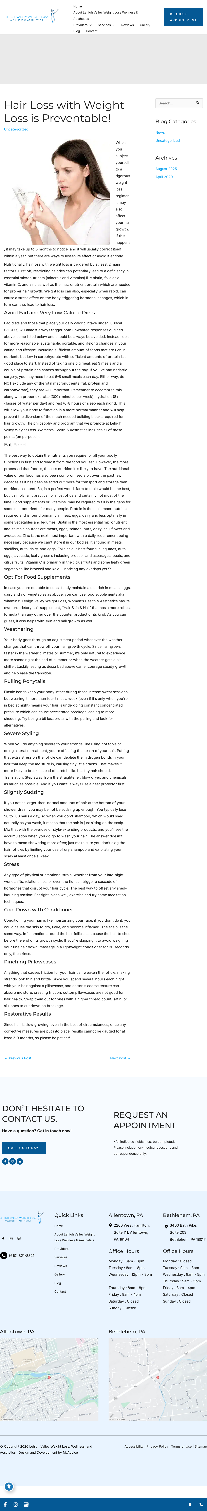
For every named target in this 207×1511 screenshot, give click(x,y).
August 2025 (166, 169)
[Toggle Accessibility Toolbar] (9, 1486)
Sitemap (201, 1471)
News (160, 132)
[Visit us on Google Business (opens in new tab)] (20, 1185)
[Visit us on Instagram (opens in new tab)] (12, 1185)
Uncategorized (17, 129)
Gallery (59, 1300)
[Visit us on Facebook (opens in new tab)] (5, 1185)
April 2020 (164, 177)
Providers (61, 1274)
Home (58, 1250)
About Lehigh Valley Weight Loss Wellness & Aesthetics (75, 1262)
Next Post (120, 1081)
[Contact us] (201, 1504)
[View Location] (111, 1249)
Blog (57, 1309)
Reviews (60, 1291)
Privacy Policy (157, 1471)
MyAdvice (70, 1477)
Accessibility (134, 1471)
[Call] (17, 1279)
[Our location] (190, 1504)
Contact (60, 1318)
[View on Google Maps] (49, 1404)
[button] (90, 24)
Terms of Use (181, 1471)
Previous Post (18, 1081)
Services (60, 1283)
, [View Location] (132, 1256)
